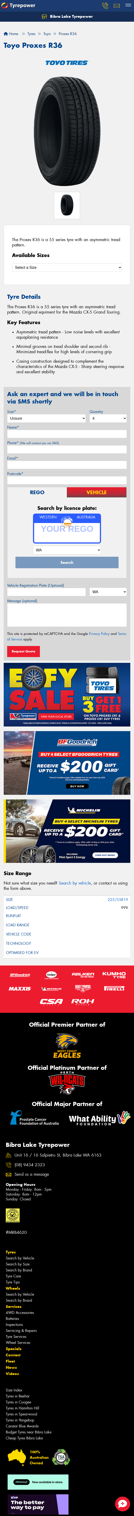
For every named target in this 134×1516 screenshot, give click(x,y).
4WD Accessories (20, 1312)
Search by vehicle (75, 883)
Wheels (13, 1288)
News (11, 1367)
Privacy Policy (99, 633)
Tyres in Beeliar (18, 1396)
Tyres (11, 1252)
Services (13, 1306)
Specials (13, 1348)
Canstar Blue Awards (22, 1426)
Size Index (14, 1390)
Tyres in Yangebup (20, 1420)
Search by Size (18, 1264)
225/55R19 (118, 899)
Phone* (33, 442)
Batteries (12, 1318)
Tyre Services (16, 1336)
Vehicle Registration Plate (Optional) (35, 585)
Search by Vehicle (20, 1258)
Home (11, 33)
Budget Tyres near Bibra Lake (28, 1432)
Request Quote (23, 651)
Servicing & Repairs (21, 1330)
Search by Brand (19, 1270)
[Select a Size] (67, 267)
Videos (12, 1373)
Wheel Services (18, 1342)
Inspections (14, 1324)
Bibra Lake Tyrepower (67, 16)
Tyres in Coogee (18, 1402)
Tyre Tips (13, 1282)
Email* (12, 458)
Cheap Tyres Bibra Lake (24, 1438)
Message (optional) (22, 600)
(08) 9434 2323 (30, 1165)
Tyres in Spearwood (21, 1414)
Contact (13, 1355)
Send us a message (32, 1174)
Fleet (10, 1361)
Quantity (96, 411)
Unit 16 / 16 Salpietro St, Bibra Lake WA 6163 (58, 1155)
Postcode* (15, 473)
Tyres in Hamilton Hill (22, 1408)
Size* (11, 411)
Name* (13, 427)
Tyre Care (13, 1276)
